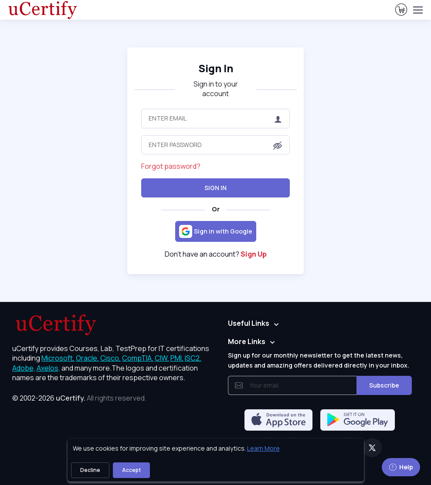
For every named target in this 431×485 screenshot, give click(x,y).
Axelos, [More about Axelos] (48, 368)
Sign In (215, 188)
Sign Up (254, 254)
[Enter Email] (215, 118)
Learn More (263, 448)
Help (401, 467)
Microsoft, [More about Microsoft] (58, 358)
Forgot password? (170, 166)
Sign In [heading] (215, 68)
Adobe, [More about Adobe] (23, 368)
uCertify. (70, 398)
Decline (90, 470)
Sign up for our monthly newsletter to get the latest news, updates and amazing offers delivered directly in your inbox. (318, 360)
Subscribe (384, 385)
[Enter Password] (215, 144)
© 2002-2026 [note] (79, 398)
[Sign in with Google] (215, 231)
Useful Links (248, 323)
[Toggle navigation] (417, 10)
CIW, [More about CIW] (162, 358)
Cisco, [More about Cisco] (110, 358)
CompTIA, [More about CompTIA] (137, 358)
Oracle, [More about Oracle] (87, 358)
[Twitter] (372, 447)
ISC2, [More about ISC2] (193, 358)
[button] (277, 145)
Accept (131, 470)
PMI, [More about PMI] (176, 358)
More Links (246, 341)
